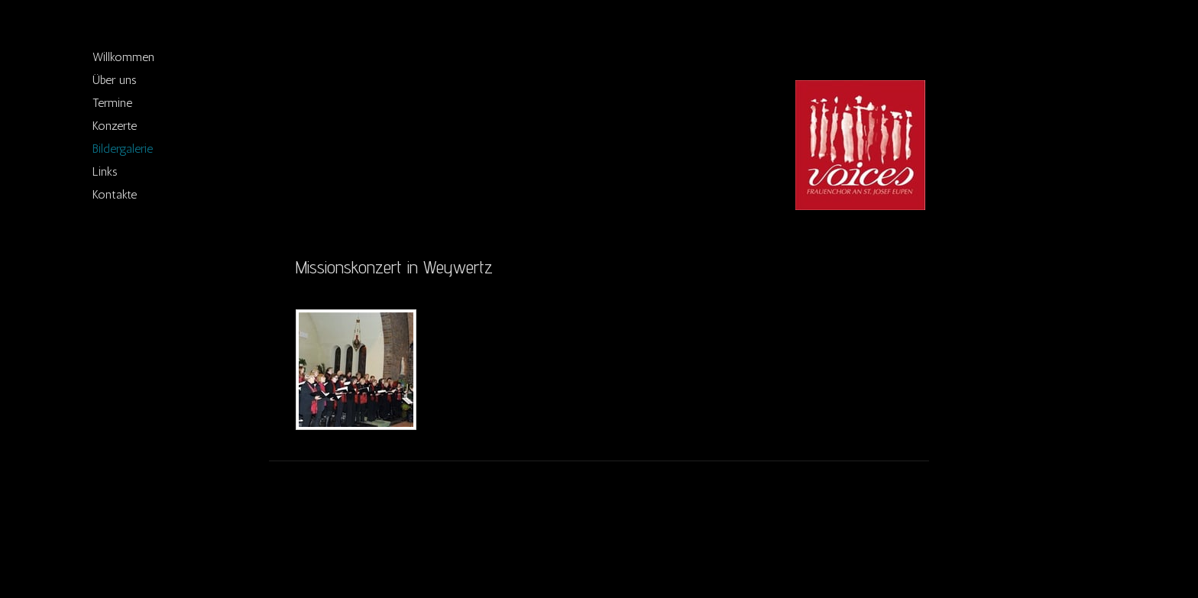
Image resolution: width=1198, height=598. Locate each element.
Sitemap (421, 538)
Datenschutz (372, 538)
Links (105, 171)
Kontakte (114, 194)
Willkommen (123, 57)
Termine (112, 102)
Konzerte (114, 125)
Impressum (315, 538)
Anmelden (884, 552)
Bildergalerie (122, 148)
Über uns (114, 80)
